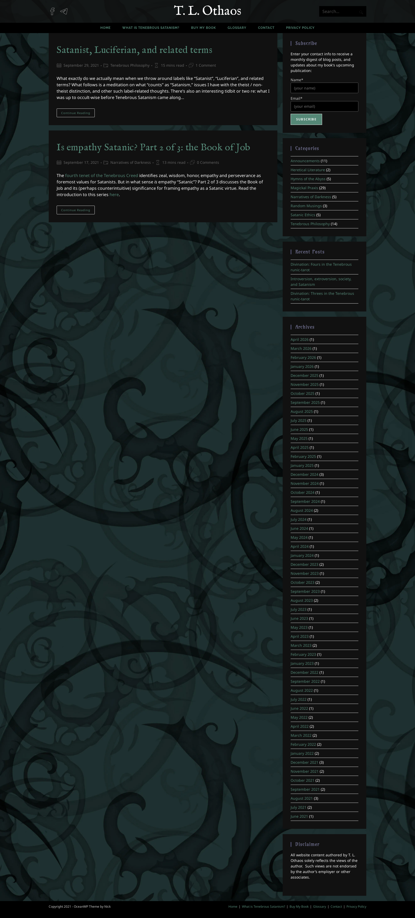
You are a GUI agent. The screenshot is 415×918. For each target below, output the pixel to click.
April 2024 (300, 546)
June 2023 (299, 618)
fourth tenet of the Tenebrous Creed (101, 175)
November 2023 (305, 573)
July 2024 (298, 519)
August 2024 (302, 510)
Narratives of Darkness (130, 162)
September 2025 (305, 402)
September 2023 (305, 591)
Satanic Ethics (303, 214)
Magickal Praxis (304, 187)
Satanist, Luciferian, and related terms (134, 50)
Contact (336, 906)
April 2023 (300, 636)
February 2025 (303, 456)
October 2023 (302, 582)
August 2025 (302, 411)
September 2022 (305, 681)
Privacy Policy (356, 906)
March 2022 (301, 735)
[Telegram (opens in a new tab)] (65, 8)
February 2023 (303, 654)
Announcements (305, 160)
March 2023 (301, 645)
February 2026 (303, 357)
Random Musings (306, 205)
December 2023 (304, 564)
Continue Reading (78, 113)
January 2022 (302, 753)
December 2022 (304, 672)
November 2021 (305, 771)
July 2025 (298, 420)
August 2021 (302, 798)
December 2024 (304, 474)
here (114, 194)
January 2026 (302, 366)
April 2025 (300, 447)
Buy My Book (299, 906)
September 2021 (305, 789)
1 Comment (206, 65)
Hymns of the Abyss (308, 178)
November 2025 (305, 384)
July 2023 (298, 609)
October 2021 (302, 780)
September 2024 (305, 501)
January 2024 (302, 555)
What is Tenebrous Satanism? (263, 906)
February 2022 (303, 744)
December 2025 (304, 375)
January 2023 (302, 663)
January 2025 (302, 465)
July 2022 (298, 699)
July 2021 (298, 807)
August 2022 (302, 690)
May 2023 (299, 627)
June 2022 (299, 708)
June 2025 (299, 429)
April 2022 (300, 726)
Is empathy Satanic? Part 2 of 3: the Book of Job (153, 148)
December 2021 (304, 762)
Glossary (319, 906)
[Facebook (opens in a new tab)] (54, 8)
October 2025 (302, 393)
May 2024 (299, 537)
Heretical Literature (308, 169)
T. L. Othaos (207, 11)
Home (232, 906)
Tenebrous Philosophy (130, 65)
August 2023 (302, 600)
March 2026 (301, 348)
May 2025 (299, 438)
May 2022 (299, 717)
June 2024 (299, 528)
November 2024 (305, 483)
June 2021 (299, 816)
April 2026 (300, 339)
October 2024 (302, 492)
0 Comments (208, 162)
